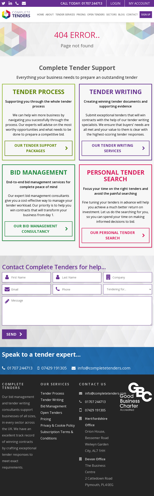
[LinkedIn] (10, 3)
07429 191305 (54, 368)
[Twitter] (3, 3)
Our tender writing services (118, 148)
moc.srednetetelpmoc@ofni (104, 368)
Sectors (111, 14)
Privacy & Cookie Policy (58, 425)
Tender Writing (52, 400)
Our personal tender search (117, 235)
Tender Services (65, 14)
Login (115, 3)
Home (40, 14)
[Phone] (17, 3)
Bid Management (53, 406)
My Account (139, 3)
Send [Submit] (14, 334)
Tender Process (52, 393)
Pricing (81, 14)
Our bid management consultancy (41, 229)
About (50, 14)
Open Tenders (96, 14)
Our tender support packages (41, 148)
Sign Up (145, 14)
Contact (132, 14)
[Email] (23, 3)
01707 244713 (92, 3)
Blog (121, 14)
